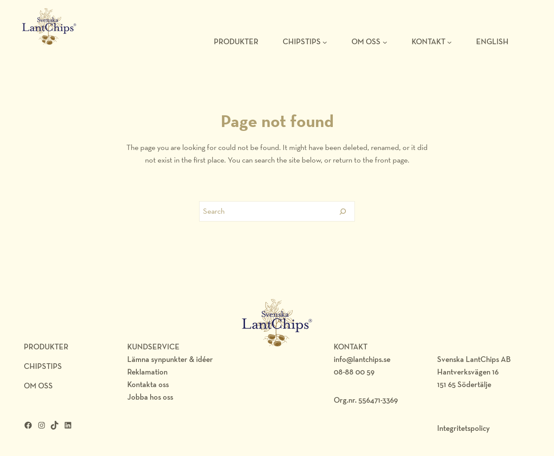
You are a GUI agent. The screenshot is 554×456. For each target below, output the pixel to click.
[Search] (343, 211)
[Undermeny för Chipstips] (324, 41)
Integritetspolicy (463, 428)
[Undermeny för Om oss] (385, 41)
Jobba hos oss (150, 397)
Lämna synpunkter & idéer (170, 359)
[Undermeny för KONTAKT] (449, 41)
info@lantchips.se (362, 359)
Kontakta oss (148, 384)
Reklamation (147, 372)
